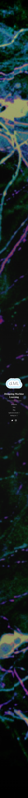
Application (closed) (13, 412)
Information (14, 404)
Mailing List (13, 415)
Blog (14, 410)
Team (14, 407)
